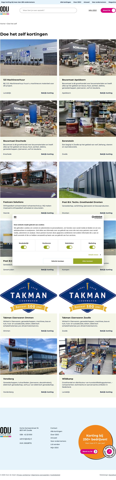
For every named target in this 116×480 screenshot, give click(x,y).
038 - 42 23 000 (26, 435)
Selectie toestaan (57, 261)
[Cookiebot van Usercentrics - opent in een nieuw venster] (93, 217)
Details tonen (93, 255)
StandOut (112, 475)
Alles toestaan (87, 261)
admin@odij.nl (26, 439)
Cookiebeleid (55, 475)
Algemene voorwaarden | (40, 475)
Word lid (109, 10)
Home (2, 24)
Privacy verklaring (23, 475)
